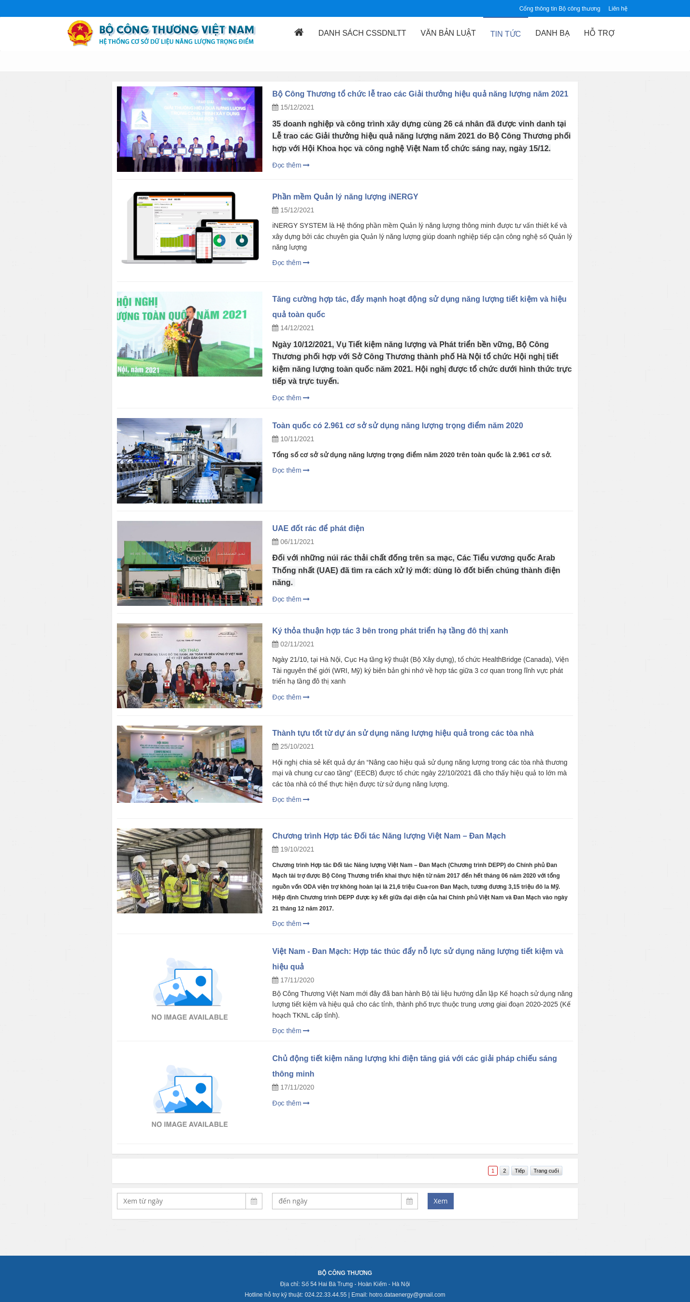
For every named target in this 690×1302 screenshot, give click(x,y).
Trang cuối (546, 1171)
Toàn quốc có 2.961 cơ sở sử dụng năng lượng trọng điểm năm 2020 (397, 425)
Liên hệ (618, 8)
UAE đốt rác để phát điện (318, 528)
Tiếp (520, 1171)
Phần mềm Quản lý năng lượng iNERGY (345, 197)
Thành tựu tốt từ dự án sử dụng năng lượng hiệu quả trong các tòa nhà (402, 733)
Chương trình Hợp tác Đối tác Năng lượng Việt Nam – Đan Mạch (388, 836)
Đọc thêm (291, 165)
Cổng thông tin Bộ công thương (560, 8)
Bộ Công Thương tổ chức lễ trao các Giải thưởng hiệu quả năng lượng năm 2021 (420, 94)
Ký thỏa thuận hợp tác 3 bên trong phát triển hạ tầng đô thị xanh (390, 631)
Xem (441, 1200)
